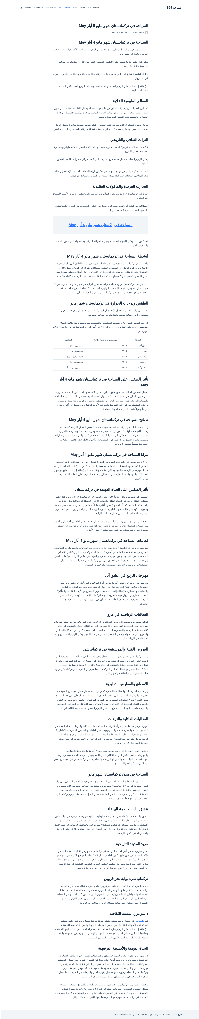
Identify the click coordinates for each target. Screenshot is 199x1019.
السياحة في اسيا (63, 7)
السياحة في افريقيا (78, 7)
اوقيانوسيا (27, 7)
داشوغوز (138, 920)
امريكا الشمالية (50, 7)
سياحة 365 (173, 7)
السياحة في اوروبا (92, 7)
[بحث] (20, 8)
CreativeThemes (120, 1014)
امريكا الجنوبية (37, 7)
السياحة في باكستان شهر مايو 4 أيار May (99, 225)
